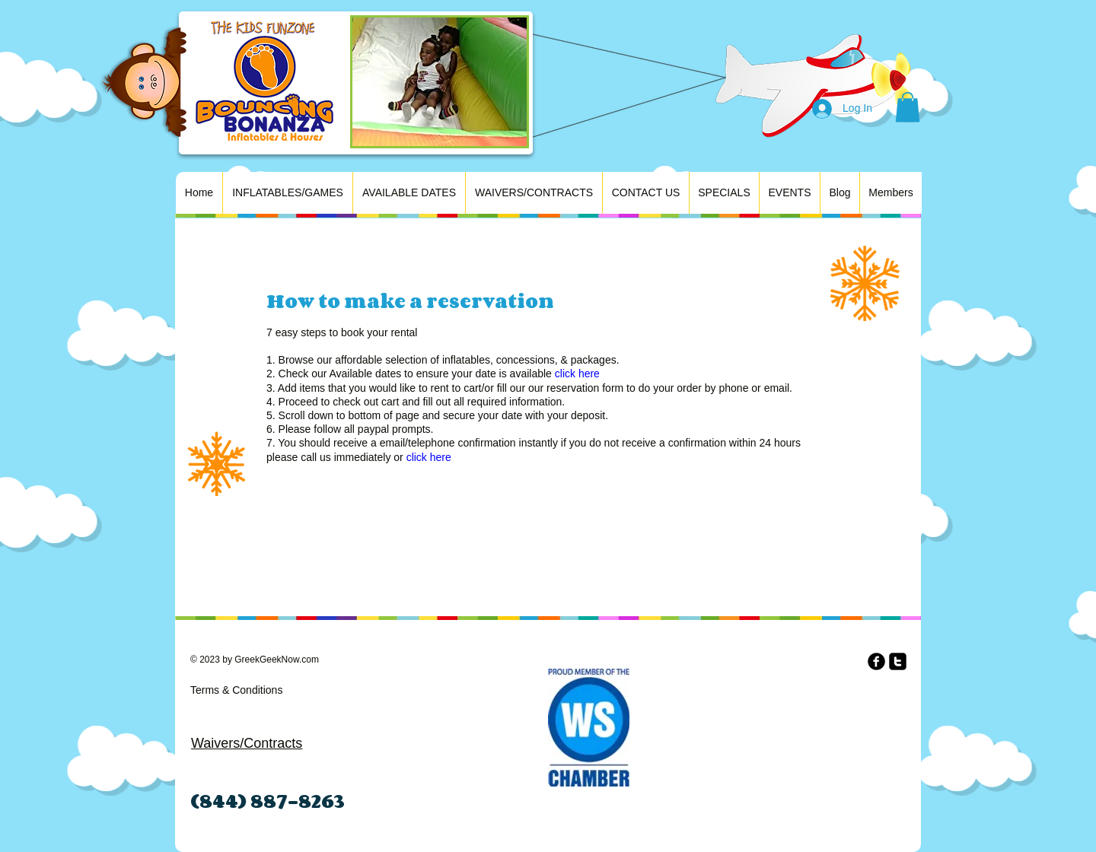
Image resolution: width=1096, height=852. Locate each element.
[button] (907, 107)
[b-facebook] (876, 661)
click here (577, 373)
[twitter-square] (897, 661)
